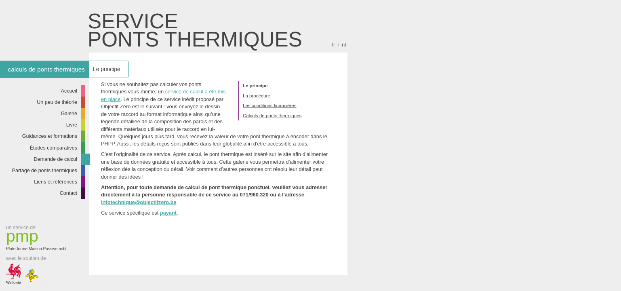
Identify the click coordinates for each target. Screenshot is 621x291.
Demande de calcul (55, 159)
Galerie (69, 113)
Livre (71, 125)
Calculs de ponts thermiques (272, 115)
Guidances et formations (49, 136)
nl (344, 45)
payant (168, 213)
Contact (68, 193)
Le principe (255, 85)
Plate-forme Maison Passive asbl (38, 239)
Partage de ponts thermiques (44, 170)
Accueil (69, 91)
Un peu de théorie (57, 102)
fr (333, 45)
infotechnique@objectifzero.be (139, 202)
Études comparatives (53, 148)
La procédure (256, 95)
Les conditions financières (270, 105)
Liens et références (55, 182)
